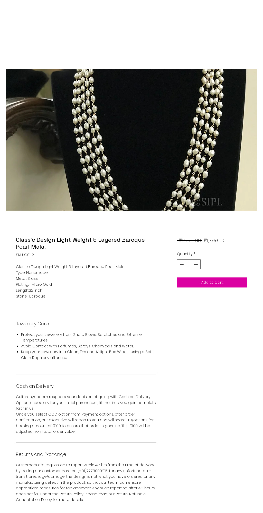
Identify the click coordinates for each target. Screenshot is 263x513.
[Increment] (196, 264)
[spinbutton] (188, 264)
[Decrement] (181, 264)
